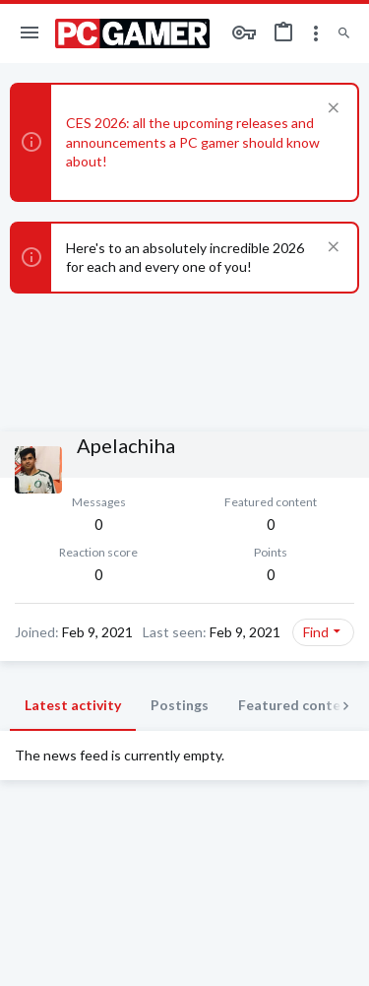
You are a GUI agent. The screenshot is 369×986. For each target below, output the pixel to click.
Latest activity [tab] (73, 704)
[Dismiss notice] (331, 109)
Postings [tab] (180, 704)
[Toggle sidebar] (316, 33)
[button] (30, 33)
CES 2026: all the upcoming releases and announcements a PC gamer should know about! (193, 141)
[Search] (344, 33)
